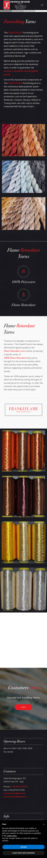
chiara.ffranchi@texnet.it (15, 796)
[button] (44, 824)
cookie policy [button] (12, 836)
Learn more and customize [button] (23, 853)
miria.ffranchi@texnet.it (14, 793)
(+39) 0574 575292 (19, 786)
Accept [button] (23, 847)
